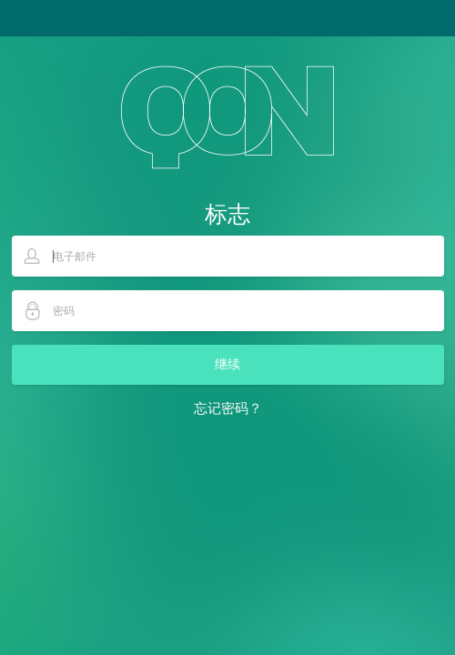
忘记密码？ (228, 408)
